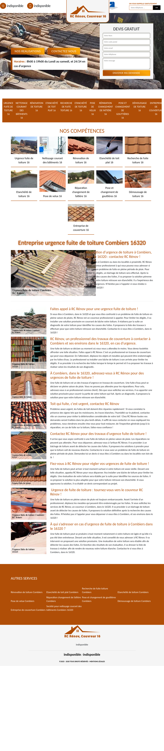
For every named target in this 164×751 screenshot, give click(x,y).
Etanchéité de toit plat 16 (52, 107)
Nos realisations (28, 51)
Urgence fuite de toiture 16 (8, 108)
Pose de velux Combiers (22, 601)
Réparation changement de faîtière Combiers (63, 599)
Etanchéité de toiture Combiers (133, 592)
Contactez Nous (63, 51)
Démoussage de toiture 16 (139, 107)
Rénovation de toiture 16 (36, 107)
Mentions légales (97, 661)
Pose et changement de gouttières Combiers (99, 599)
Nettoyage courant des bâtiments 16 (21, 110)
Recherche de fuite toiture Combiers (95, 590)
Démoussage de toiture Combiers (134, 601)
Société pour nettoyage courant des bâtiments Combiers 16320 (64, 608)
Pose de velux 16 (92, 108)
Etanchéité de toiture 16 (81, 107)
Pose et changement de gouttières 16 (122, 110)
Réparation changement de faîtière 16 (105, 108)
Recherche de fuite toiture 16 (66, 107)
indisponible (11, 6)
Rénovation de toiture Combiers (26, 592)
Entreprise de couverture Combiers (28, 609)
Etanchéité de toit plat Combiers (62, 592)
